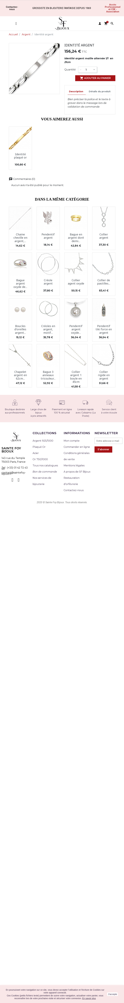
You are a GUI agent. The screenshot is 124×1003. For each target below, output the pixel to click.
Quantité (70, 69)
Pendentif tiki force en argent (104, 329)
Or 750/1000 (40, 459)
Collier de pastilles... (103, 281)
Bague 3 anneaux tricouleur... (48, 375)
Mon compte (72, 440)
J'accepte (112, 994)
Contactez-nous (74, 490)
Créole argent (48, 281)
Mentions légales (74, 465)
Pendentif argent (48, 236)
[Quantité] (87, 70)
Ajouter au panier (95, 78)
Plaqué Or (39, 446)
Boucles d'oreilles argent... (20, 329)
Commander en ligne (77, 446)
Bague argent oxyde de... (20, 283)
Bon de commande (45, 471)
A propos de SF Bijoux (77, 471)
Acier (36, 453)
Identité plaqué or (20, 155)
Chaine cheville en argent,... (20, 237)
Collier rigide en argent (104, 375)
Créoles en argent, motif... (48, 329)
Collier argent (103, 236)
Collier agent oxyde (76, 281)
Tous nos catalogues (45, 465)
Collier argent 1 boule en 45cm (76, 377)
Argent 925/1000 (43, 440)
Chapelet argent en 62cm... (20, 375)
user (100, 23)
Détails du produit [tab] (100, 91)
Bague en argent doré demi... (76, 237)
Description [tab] (76, 91)
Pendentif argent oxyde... (75, 329)
